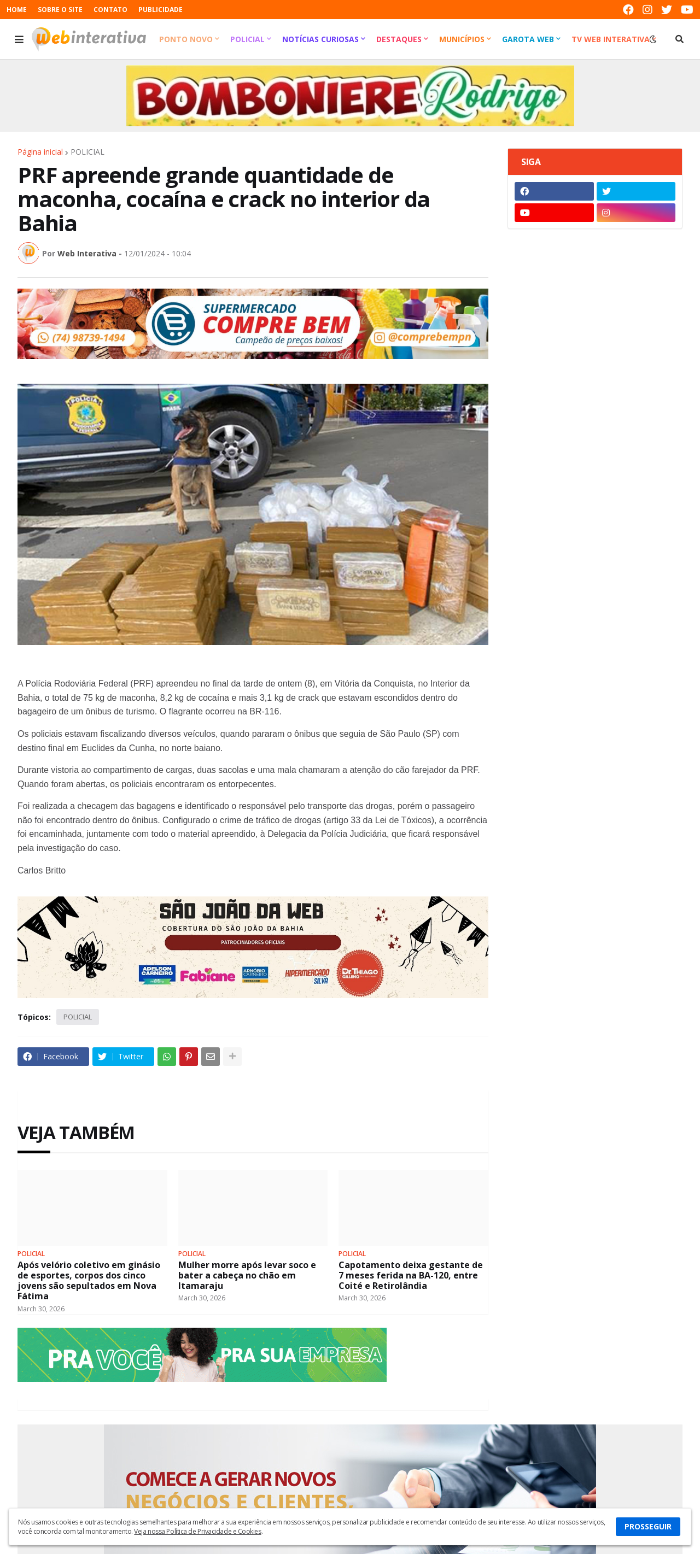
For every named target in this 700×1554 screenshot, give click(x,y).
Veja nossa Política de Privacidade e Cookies (197, 1531)
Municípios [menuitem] (462, 39)
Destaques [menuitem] (399, 39)
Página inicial (40, 152)
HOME (17, 9)
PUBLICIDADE (160, 9)
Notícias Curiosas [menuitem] (320, 39)
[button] (19, 39)
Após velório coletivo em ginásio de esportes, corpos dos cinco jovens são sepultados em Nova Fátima (89, 1281)
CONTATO (110, 9)
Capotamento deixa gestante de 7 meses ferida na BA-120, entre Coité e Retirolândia (411, 1276)
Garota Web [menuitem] (528, 39)
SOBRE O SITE (60, 9)
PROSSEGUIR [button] (648, 1526)
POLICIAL (87, 152)
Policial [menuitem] (247, 39)
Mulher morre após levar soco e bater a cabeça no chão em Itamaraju (247, 1276)
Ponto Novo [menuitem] (186, 39)
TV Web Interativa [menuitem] (610, 39)
